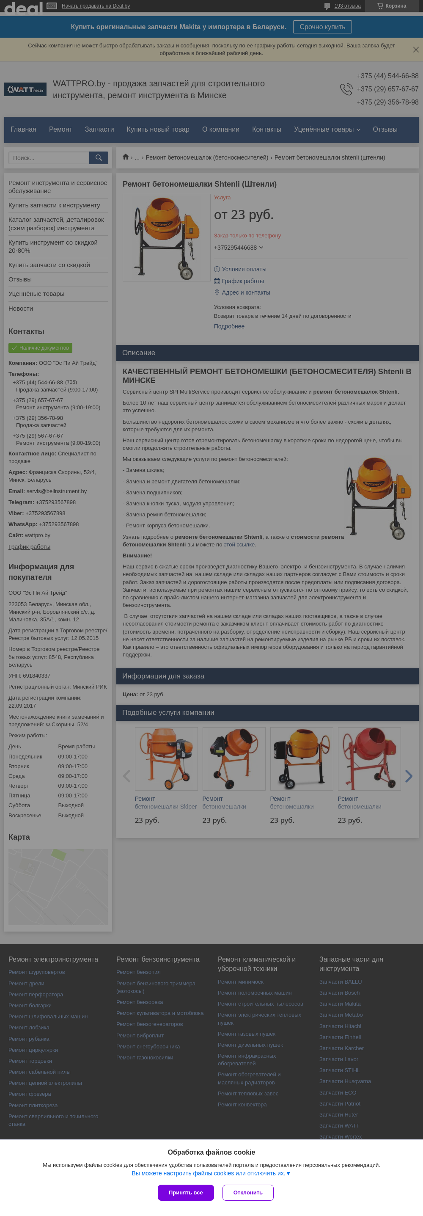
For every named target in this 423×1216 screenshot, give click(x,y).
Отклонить (248, 1192)
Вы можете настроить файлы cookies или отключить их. (208, 1173)
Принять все (186, 1192)
